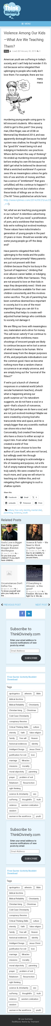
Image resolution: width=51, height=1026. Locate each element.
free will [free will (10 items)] (22, 738)
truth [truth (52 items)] (39, 799)
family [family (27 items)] (12, 738)
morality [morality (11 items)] (25, 766)
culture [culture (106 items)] (36, 727)
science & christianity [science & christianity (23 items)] (18, 794)
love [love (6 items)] (33, 755)
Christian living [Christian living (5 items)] (15, 710)
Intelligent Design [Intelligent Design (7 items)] (16, 749)
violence (18, 512)
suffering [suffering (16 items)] (13, 799)
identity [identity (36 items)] (35, 744)
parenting (8, 512)
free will (18, 510)
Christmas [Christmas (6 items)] (31, 710)
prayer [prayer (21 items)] (12, 777)
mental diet (36, 510)
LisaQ (14, 51)
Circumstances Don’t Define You (11, 584)
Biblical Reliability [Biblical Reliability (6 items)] (16, 705)
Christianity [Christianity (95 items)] (34, 705)
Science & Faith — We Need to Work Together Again (37, 545)
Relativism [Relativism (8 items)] (13, 783)
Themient (35, 1022)
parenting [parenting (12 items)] (33, 771)
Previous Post (12, 604)
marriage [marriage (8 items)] (13, 760)
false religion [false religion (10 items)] (35, 732)
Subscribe (31, 658)
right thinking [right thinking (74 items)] (15, 788)
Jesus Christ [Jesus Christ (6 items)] (34, 749)
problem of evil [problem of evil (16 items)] (26, 777)
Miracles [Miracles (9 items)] (25, 760)
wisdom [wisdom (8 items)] (12, 811)
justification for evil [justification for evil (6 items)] (17, 755)
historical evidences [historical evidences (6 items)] (18, 744)
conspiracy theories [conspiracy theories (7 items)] (18, 721)
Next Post (41, 604)
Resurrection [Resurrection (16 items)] (29, 783)
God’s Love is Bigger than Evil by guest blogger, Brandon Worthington (11, 546)
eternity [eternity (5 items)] (12, 732)
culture (10, 510)
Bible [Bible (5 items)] (38, 693)
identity (26, 510)
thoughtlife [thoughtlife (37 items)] (27, 799)
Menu (26, 23)
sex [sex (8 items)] (34, 794)
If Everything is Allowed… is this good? (34, 586)
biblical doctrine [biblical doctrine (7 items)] (16, 699)
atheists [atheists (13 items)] (28, 693)
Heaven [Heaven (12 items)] (34, 738)
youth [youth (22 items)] (38, 816)
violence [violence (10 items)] (13, 805)
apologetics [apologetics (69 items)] (14, 693)
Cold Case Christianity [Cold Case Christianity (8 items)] (19, 716)
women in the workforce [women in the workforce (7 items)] (20, 816)
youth (25, 512)
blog (6, 51)
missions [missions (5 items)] (13, 766)
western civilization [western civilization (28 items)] (29, 805)
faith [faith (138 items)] (23, 732)
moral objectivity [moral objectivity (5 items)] (16, 771)
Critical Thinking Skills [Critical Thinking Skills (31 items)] (18, 727)
